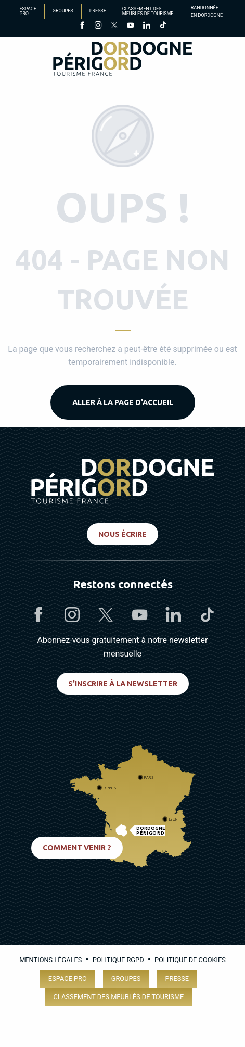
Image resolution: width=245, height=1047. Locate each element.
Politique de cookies (190, 960)
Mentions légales (50, 960)
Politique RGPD (118, 960)
